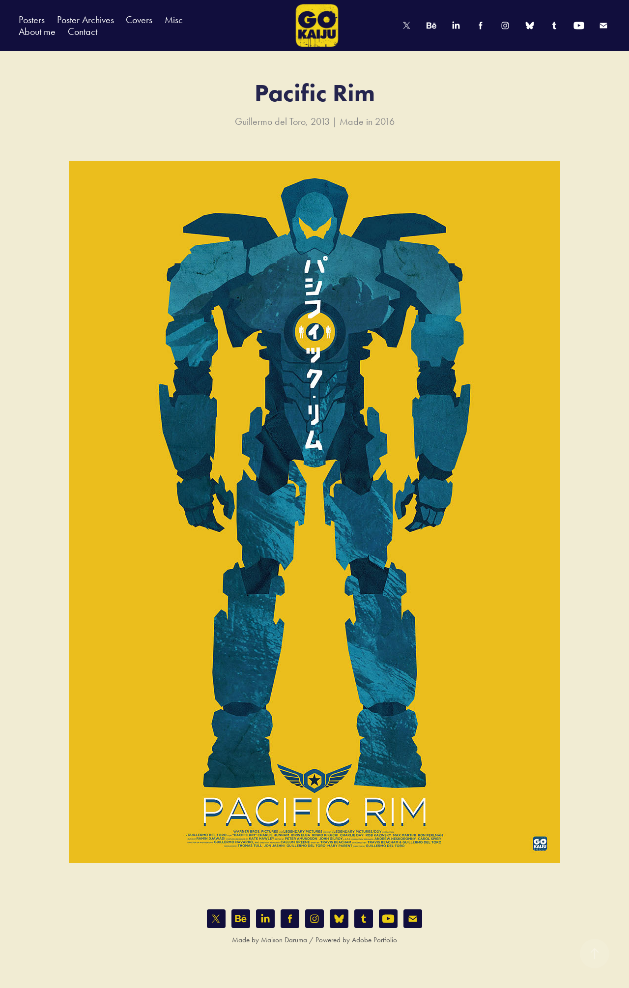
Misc (174, 20)
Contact (82, 31)
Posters (32, 20)
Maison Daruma (284, 939)
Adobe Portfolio (374, 939)
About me (37, 31)
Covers (139, 20)
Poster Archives (85, 20)
